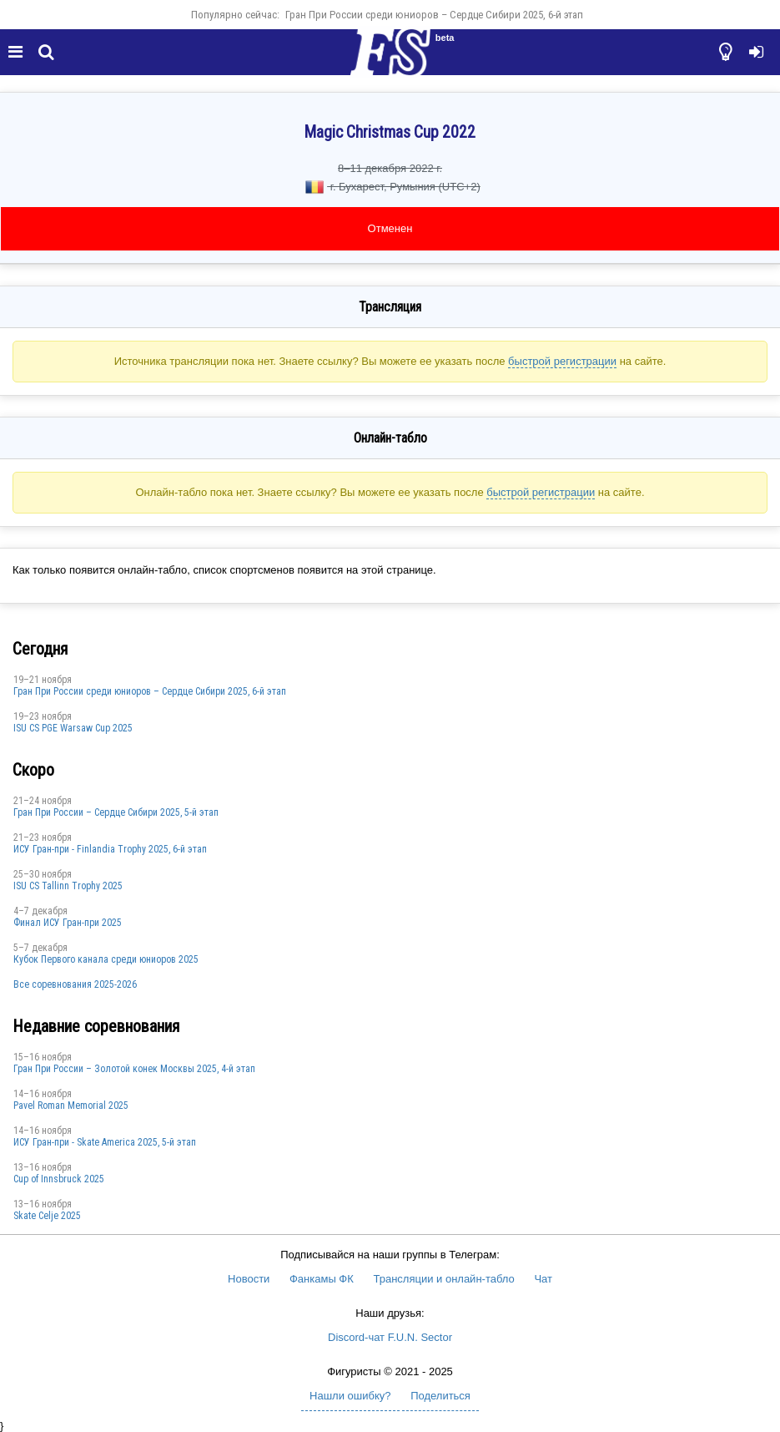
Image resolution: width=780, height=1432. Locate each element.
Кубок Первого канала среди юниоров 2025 (106, 959)
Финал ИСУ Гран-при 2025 (67, 923)
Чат (543, 1279)
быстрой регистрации (562, 361)
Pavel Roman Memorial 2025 (70, 1105)
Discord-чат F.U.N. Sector (390, 1337)
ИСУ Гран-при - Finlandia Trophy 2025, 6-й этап (110, 849)
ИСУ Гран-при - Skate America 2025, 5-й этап (104, 1142)
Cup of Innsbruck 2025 (58, 1179)
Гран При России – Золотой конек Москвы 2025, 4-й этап (134, 1069)
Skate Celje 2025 (47, 1216)
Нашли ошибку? (349, 1395)
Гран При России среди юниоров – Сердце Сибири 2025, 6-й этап (434, 14)
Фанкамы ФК (321, 1279)
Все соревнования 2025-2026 (75, 984)
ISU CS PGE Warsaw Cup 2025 (73, 728)
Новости (248, 1279)
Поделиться (440, 1395)
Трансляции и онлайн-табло (443, 1279)
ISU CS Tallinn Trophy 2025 (68, 886)
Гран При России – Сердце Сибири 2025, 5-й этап (116, 812)
